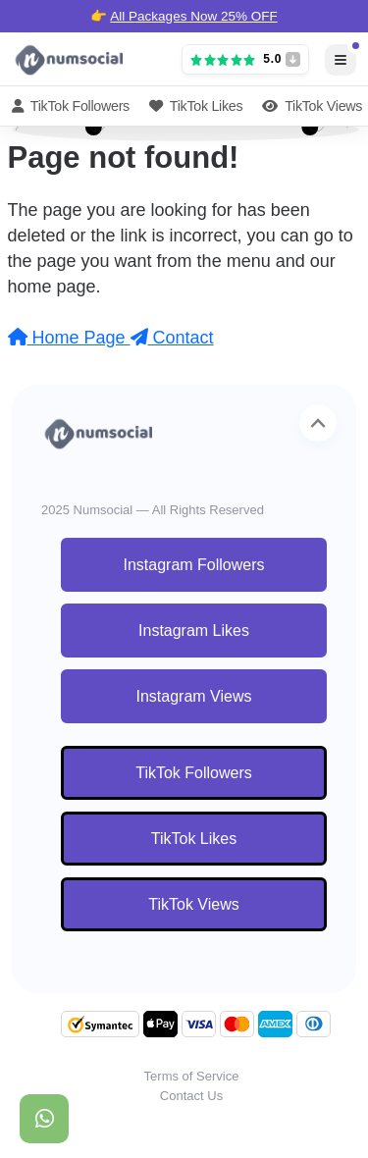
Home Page (69, 337)
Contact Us (191, 1095)
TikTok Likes (195, 106)
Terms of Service (191, 1076)
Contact (172, 337)
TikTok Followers (71, 106)
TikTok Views (312, 106)
